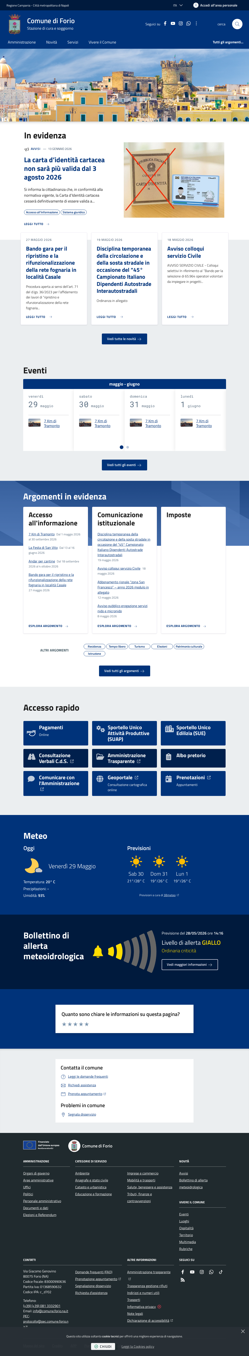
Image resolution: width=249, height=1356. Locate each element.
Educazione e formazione (93, 1194)
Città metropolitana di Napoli (51, 5)
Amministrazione (22, 42)
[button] (237, 24)
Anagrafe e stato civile (91, 1180)
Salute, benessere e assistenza (149, 1187)
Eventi (184, 1214)
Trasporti (133, 1299)
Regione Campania (18, 5)
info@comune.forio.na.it (50, 1311)
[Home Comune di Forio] (41, 24)
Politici (28, 1194)
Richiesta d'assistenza (91, 1292)
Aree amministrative (38, 1180)
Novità (51, 42)
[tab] (121, 447)
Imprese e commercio (142, 1173)
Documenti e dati (35, 1207)
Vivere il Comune (102, 42)
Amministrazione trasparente (150, 1272)
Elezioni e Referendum (39, 1214)
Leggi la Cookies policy (138, 1346)
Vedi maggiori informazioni (190, 964)
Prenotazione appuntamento (98, 1278)
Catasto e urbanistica (90, 1187)
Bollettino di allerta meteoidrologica (193, 1184)
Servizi (72, 42)
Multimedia (187, 1241)
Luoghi (184, 1221)
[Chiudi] (243, 1331)
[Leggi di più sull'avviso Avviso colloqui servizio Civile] (181, 315)
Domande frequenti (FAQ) (93, 1272)
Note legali (135, 1313)
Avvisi (36, 148)
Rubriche (185, 1248)
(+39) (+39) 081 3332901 (41, 1305)
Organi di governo (36, 1173)
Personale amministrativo (42, 1201)
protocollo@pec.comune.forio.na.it (45, 1324)
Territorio (186, 1235)
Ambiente (82, 1173)
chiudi (103, 1346)
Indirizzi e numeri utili (143, 1292)
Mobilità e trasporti (141, 1180)
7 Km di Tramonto (52, 423)
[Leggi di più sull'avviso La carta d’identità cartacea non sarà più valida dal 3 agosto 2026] (37, 224)
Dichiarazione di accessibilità (150, 1320)
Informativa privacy (141, 1306)
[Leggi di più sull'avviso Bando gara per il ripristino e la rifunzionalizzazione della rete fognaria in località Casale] (40, 315)
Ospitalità (186, 1228)
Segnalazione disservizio (93, 1285)
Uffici (27, 1187)
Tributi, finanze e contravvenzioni (139, 1197)
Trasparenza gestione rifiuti (147, 1285)
